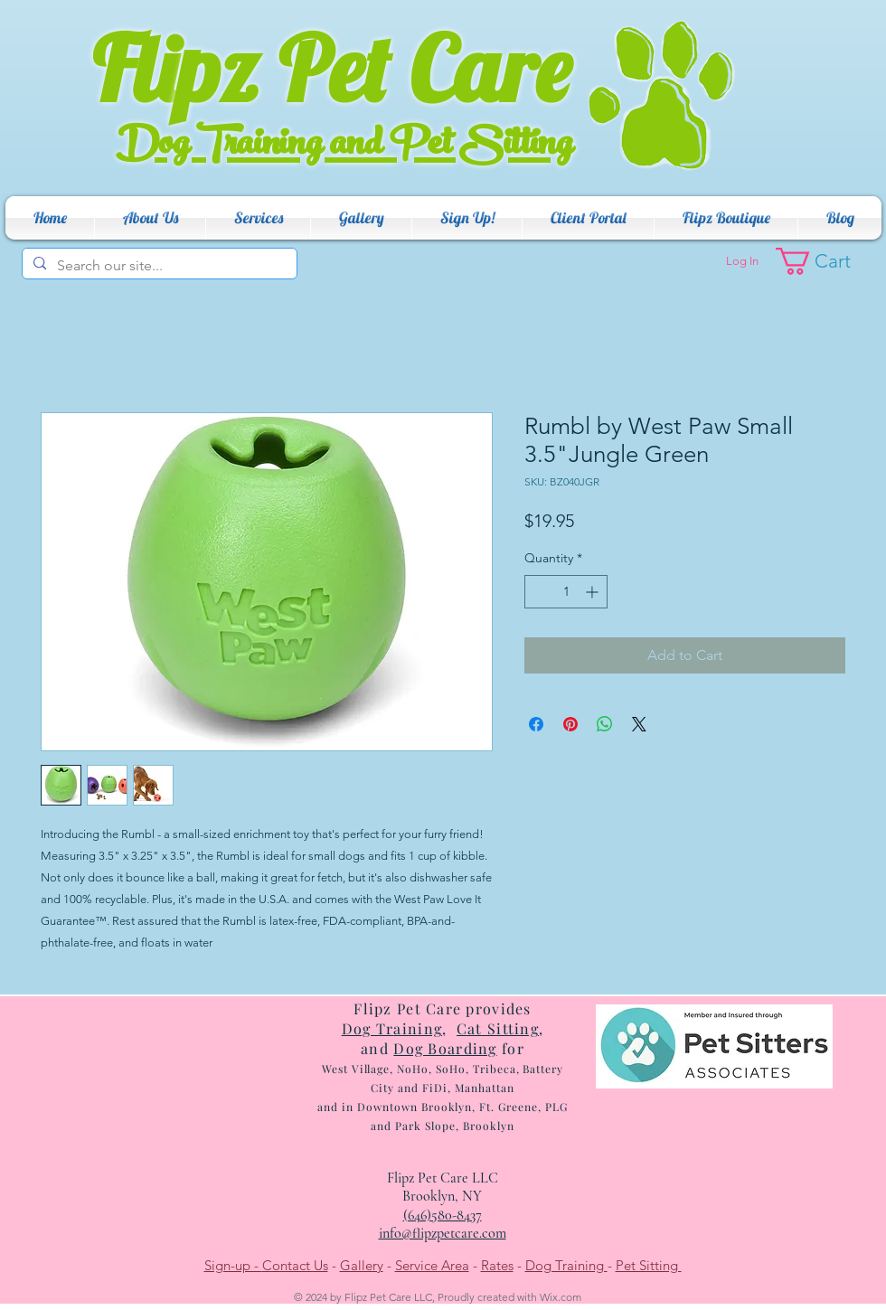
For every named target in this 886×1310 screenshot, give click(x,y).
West (335, 1068)
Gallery (361, 1265)
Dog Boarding (444, 1048)
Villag (366, 1068)
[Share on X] (639, 724)
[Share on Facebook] (536, 724)
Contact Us (295, 1265)
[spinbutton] (566, 592)
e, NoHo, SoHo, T (431, 1068)
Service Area (432, 1265)
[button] (150, 218)
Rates (497, 1265)
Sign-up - (233, 1265)
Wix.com (560, 1297)
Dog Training (566, 1265)
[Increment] (593, 592)
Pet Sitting (649, 1265)
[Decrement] (538, 592)
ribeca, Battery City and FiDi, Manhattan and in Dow (440, 1087)
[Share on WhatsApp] (605, 724)
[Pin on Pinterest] (570, 724)
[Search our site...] (158, 266)
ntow (396, 1106)
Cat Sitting (498, 1028)
